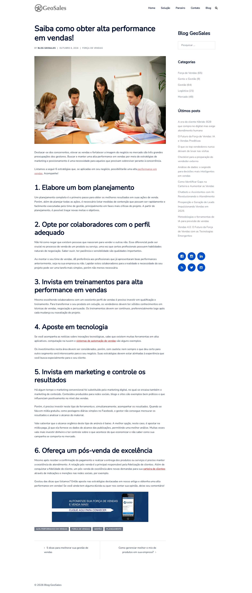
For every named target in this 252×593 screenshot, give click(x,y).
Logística (183, 91)
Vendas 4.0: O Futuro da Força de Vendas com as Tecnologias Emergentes (195, 231)
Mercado (183, 97)
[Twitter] (192, 267)
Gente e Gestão (187, 79)
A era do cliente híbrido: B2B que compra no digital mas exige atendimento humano (196, 126)
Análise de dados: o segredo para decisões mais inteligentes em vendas (196, 171)
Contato (195, 8)
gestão (98, 529)
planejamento (113, 529)
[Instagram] (192, 256)
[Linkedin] (202, 256)
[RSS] (183, 267)
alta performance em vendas (51, 529)
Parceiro (180, 8)
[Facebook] (183, 256)
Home (151, 8)
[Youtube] (202, 267)
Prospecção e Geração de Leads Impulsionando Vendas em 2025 (196, 206)
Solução (165, 8)
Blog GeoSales (47, 48)
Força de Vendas (92, 48)
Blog (208, 8)
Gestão (182, 85)
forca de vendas (81, 529)
